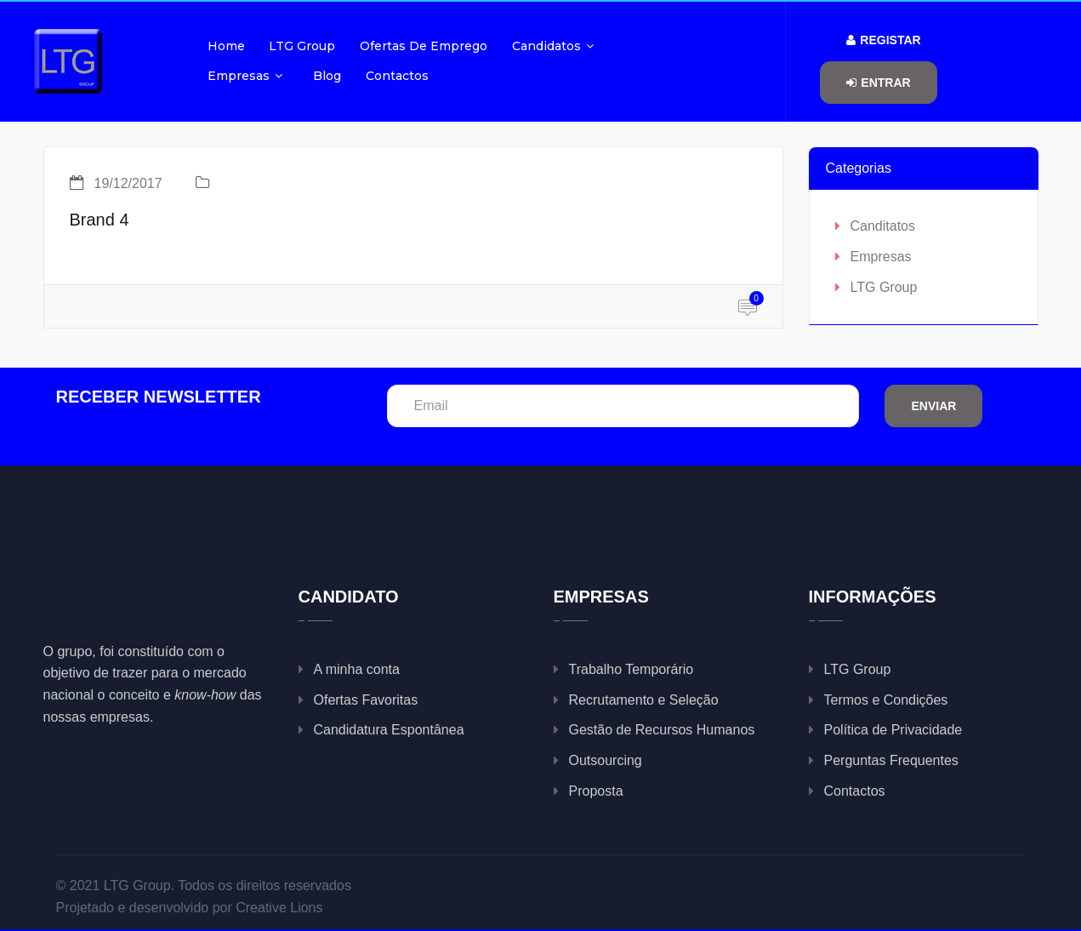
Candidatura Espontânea (389, 730)
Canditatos (883, 226)
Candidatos (553, 46)
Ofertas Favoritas (366, 700)
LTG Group (302, 46)
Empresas (245, 75)
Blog (327, 75)
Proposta (596, 791)
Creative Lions (279, 907)
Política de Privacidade (893, 730)
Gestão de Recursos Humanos (662, 730)
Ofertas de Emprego (423, 46)
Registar (883, 40)
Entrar (878, 82)
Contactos (397, 75)
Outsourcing (605, 760)
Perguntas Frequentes (891, 760)
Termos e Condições (886, 700)
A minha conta (357, 669)
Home (226, 46)
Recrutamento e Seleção (644, 700)
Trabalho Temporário (631, 669)
